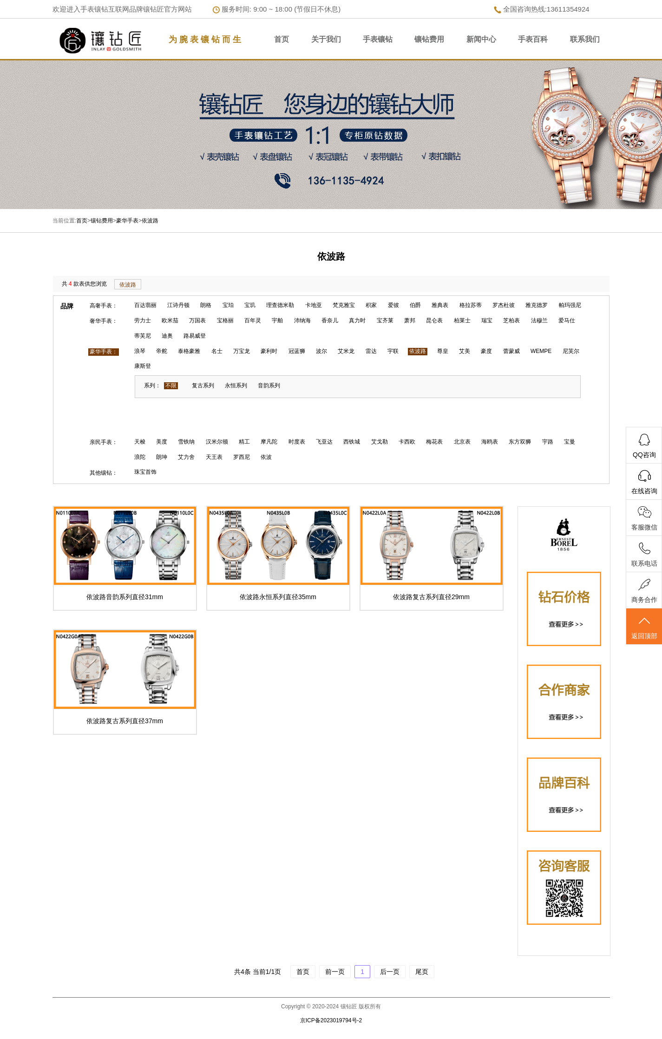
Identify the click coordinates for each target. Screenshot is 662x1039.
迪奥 (167, 336)
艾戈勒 (379, 441)
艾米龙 (346, 351)
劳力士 (142, 320)
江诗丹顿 (178, 305)
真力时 (357, 320)
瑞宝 (486, 320)
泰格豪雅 (189, 351)
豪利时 (269, 351)
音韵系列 (269, 385)
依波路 (150, 220)
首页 (281, 39)
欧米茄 (170, 320)
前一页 (335, 971)
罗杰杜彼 (503, 305)
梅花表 (434, 441)
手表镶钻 (378, 39)
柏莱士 (462, 320)
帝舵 (161, 351)
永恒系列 (236, 385)
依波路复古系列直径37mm (124, 721)
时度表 (296, 441)
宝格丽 (225, 320)
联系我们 (585, 39)
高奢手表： (104, 305)
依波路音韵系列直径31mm (124, 597)
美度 (161, 441)
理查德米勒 (280, 305)
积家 (371, 305)
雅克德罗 (536, 305)
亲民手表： (104, 442)
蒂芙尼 (142, 336)
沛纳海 (302, 320)
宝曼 (569, 441)
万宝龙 (241, 351)
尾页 (421, 971)
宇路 (547, 441)
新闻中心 (481, 39)
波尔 (321, 351)
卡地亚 (313, 305)
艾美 (464, 351)
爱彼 (393, 305)
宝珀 (228, 305)
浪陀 (139, 457)
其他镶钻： (104, 473)
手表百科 (533, 39)
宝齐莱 (385, 320)
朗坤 (161, 457)
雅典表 (440, 305)
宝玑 (250, 305)
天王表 (214, 457)
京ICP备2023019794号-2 (331, 1020)
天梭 (139, 441)
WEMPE (541, 351)
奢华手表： (104, 321)
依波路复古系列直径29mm (431, 597)
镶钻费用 (429, 39)
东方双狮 (520, 441)
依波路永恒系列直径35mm (278, 597)
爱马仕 (566, 320)
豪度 (486, 351)
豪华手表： (104, 351)
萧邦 (409, 320)
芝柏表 (511, 320)
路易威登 (195, 336)
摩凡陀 (269, 441)
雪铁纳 (186, 441)
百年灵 (252, 320)
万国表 (197, 320)
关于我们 (326, 39)
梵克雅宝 (344, 305)
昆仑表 (434, 320)
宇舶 (277, 320)
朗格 (205, 305)
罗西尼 (241, 457)
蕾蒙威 (511, 351)
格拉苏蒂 (470, 305)
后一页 (390, 971)
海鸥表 (489, 441)
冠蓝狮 (296, 351)
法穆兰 (539, 320)
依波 (266, 457)
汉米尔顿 (217, 441)
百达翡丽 (145, 305)
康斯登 (142, 366)
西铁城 (351, 441)
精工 (244, 441)
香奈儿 (329, 320)
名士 (217, 351)
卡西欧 (407, 441)
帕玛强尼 (570, 305)
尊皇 (442, 351)
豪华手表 (127, 220)
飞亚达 (324, 441)
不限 (171, 385)
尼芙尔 (571, 351)
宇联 (393, 351)
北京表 (462, 441)
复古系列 (203, 385)
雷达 (371, 351)
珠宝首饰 (145, 472)
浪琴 (139, 351)
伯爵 (415, 305)
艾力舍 (186, 457)
